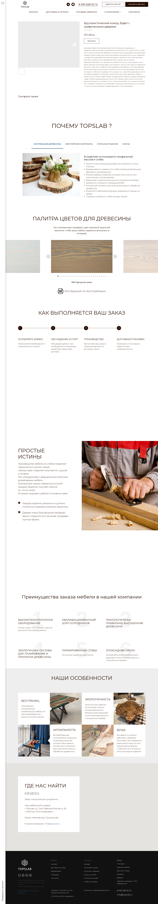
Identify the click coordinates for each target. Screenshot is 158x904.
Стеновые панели (91, 868)
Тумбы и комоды (90, 882)
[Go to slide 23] (101, 276)
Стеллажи (121, 864)
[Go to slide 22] (99, 276)
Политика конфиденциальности (97, 890)
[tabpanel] (81, 177)
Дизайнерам (56, 871)
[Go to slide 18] (91, 276)
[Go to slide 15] (85, 276)
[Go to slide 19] (93, 276)
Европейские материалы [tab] (79, 144)
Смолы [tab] (126, 144)
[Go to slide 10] (75, 276)
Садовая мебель (123, 867)
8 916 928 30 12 (88, 4)
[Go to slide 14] (83, 276)
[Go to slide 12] (79, 276)
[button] (136, 4)
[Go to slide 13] (81, 276)
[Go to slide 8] (71, 276)
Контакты (134, 12)
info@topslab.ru (52, 824)
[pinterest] (30, 875)
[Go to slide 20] (95, 276)
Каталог (33, 12)
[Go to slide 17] (89, 276)
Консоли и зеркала (91, 871)
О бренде (55, 875)
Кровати (120, 874)
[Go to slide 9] (73, 276)
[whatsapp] (73, 4)
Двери (119, 860)
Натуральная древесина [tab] (47, 144)
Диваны (120, 878)
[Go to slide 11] (77, 276)
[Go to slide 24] (103, 276)
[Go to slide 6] (67, 276)
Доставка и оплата (57, 12)
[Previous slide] (48, 256)
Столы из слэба (90, 875)
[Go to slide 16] (87, 276)
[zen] (26, 875)
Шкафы (87, 864)
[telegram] (68, 4)
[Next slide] (115, 256)
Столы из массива (91, 878)
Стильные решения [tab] (107, 144)
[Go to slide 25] (105, 276)
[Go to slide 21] (97, 276)
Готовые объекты (86, 12)
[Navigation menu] (2, 3)
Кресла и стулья (123, 871)
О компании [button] (112, 12)
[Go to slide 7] (69, 276)
